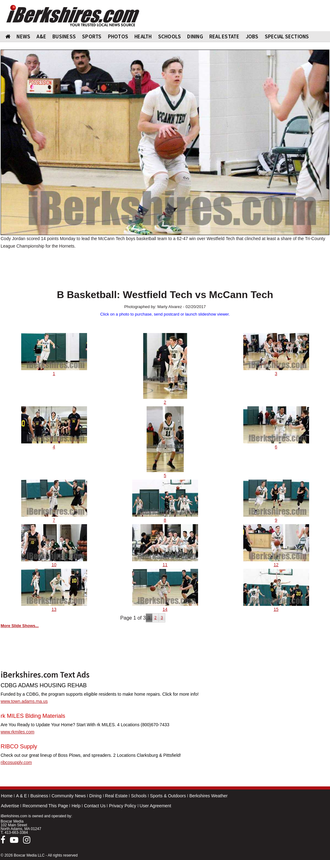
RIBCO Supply (19, 746)
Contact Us (94, 805)
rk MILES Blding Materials (33, 716)
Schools (139, 795)
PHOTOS (118, 36)
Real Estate (116, 795)
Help (75, 805)
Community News (68, 795)
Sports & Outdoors (168, 795)
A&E (41, 36)
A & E (21, 795)
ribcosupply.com (16, 762)
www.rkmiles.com (17, 731)
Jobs (252, 36)
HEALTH (143, 36)
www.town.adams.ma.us (24, 701)
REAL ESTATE (224, 36)
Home (6, 795)
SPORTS (92, 36)
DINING (195, 36)
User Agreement (155, 805)
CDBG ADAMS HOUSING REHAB (44, 685)
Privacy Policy (122, 805)
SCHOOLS (169, 36)
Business (39, 795)
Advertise (10, 805)
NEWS (23, 36)
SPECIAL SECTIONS (287, 36)
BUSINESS (64, 36)
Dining (95, 795)
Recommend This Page (45, 805)
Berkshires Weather (208, 795)
